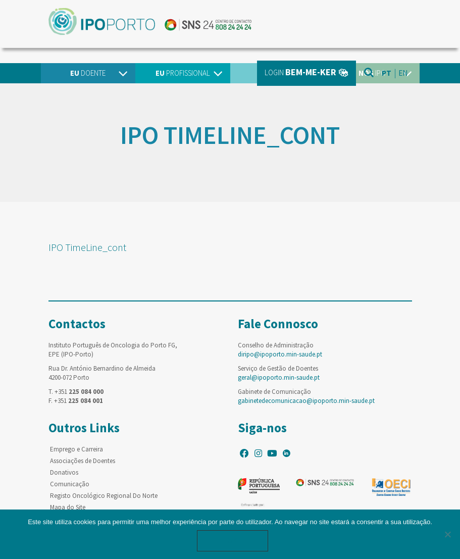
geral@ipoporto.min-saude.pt (279, 377)
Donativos (64, 472)
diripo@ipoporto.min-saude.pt (280, 354)
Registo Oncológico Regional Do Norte (104, 495)
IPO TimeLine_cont (87, 247)
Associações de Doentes (82, 460)
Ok (233, 540)
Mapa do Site (67, 507)
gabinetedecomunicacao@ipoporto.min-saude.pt (306, 400)
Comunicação (69, 484)
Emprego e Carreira (76, 449)
